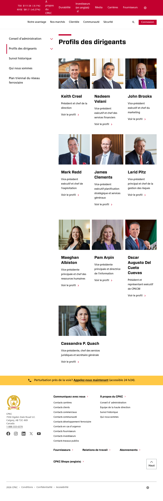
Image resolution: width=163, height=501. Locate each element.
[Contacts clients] (61, 415)
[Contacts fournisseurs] (64, 439)
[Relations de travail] (96, 458)
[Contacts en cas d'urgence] (67, 434)
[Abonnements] (130, 458)
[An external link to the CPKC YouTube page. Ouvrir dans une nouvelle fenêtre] (39, 441)
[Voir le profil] (70, 120)
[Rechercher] (52, 22)
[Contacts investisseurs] (64, 444)
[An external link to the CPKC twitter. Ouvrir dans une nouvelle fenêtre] (31, 441)
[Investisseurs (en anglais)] (83, 8)
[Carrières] (113, 8)
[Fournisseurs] (130, 8)
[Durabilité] (65, 8)
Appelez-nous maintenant (91, 388)
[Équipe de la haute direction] (115, 415)
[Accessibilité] (61, 495)
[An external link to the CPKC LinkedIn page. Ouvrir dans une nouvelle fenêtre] (23, 441)
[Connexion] (148, 22)
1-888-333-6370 (14, 434)
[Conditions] (26, 495)
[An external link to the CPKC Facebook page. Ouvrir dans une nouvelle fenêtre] (8, 441)
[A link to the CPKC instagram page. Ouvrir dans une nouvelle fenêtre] (16, 441)
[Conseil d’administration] (30, 44)
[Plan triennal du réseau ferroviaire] (30, 86)
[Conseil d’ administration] (113, 410)
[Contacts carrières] (62, 410)
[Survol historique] (30, 64)
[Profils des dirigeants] (30, 54)
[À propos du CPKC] (49, 8)
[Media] (99, 8)
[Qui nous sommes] (30, 74)
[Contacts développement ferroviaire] (72, 430)
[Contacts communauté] (65, 425)
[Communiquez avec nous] (71, 404)
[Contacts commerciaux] (65, 420)
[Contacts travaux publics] (66, 449)
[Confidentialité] (43, 495)
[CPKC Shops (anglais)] (68, 469)
